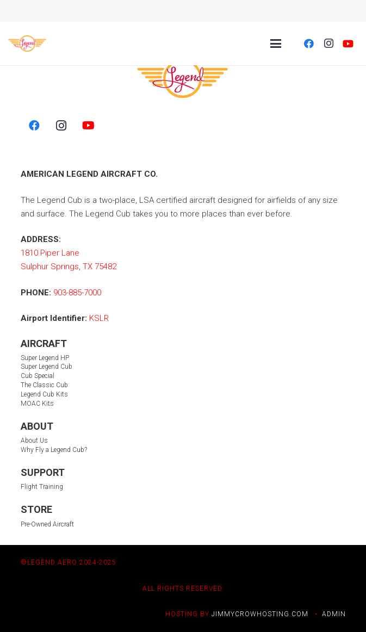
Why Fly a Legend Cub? (54, 450)
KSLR (99, 318)
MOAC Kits (37, 403)
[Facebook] (309, 43)
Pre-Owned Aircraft (47, 524)
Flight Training (42, 487)
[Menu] (276, 43)
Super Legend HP (45, 358)
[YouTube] (348, 43)
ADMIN (334, 614)
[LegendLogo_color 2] (27, 43)
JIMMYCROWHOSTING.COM (260, 614)
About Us (34, 440)
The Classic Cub (44, 385)
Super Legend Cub (46, 366)
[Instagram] (328, 43)
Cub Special (37, 376)
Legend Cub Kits (44, 394)
